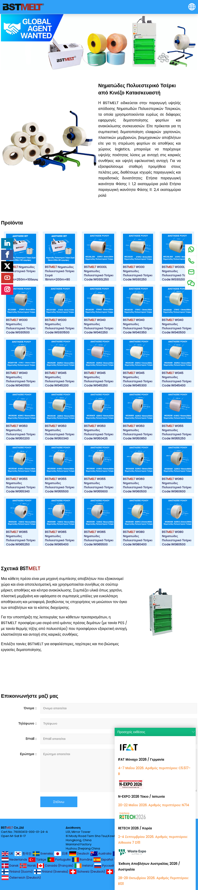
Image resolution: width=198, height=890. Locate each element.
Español (103, 859)
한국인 (23, 853)
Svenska (43, 853)
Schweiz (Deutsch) (87, 871)
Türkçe (37, 859)
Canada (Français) (55, 865)
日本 (61, 853)
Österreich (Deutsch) (21, 877)
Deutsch (79, 853)
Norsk (28, 865)
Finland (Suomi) (17, 871)
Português (59, 859)
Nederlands (14, 859)
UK (7, 853)
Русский (104, 865)
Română (82, 859)
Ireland (84, 865)
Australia (101, 853)
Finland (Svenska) (51, 871)
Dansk (10, 865)
